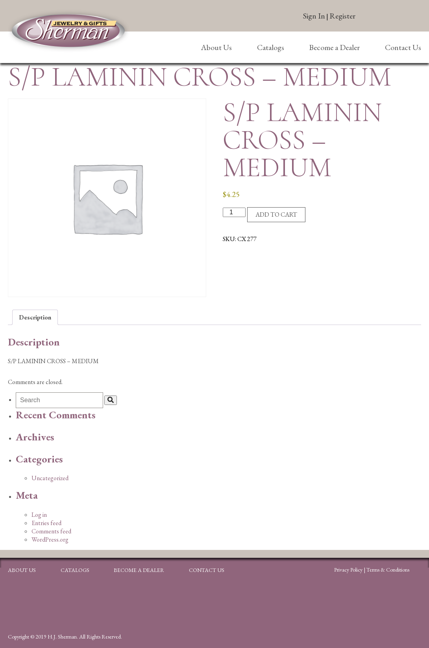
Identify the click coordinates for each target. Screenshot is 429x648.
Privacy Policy (348, 569)
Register (342, 16)
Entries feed (46, 523)
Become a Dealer (334, 47)
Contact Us (403, 47)
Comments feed (51, 531)
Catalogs (270, 47)
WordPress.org (49, 539)
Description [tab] (35, 317)
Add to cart (276, 214)
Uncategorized (49, 478)
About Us (216, 47)
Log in (39, 515)
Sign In (314, 16)
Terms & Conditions (387, 569)
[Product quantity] (234, 212)
